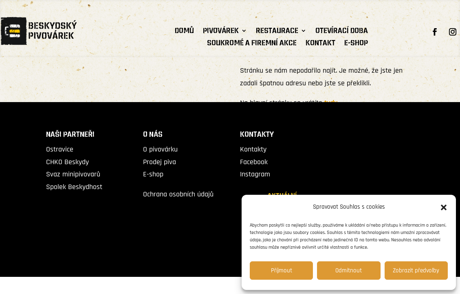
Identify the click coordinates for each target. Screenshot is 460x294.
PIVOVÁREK (221, 32)
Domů (184, 32)
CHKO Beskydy (67, 162)
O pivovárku (160, 149)
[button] (444, 207)
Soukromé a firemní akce (252, 44)
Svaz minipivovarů (73, 174)
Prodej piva (159, 162)
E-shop (356, 44)
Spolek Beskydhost (74, 187)
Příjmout (281, 270)
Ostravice (59, 149)
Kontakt (320, 44)
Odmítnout (348, 270)
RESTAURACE (277, 32)
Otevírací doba (341, 32)
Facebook (254, 162)
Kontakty (253, 149)
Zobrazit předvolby (416, 270)
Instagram (255, 174)
